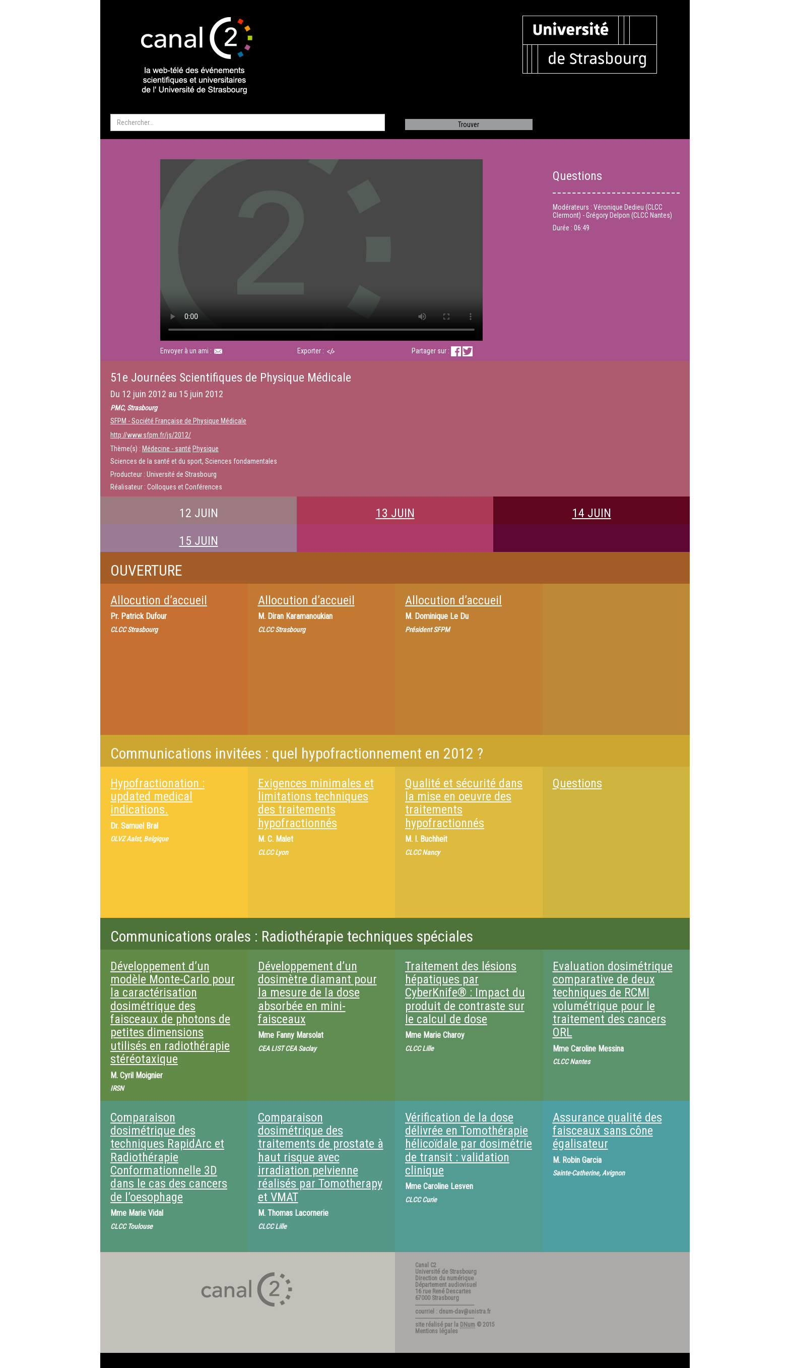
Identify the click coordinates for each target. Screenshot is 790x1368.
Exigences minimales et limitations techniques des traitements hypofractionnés (316, 803)
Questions (577, 783)
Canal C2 (425, 1265)
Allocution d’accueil (158, 600)
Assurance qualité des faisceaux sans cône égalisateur (607, 1130)
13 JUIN (395, 513)
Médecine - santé (166, 449)
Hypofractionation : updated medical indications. (157, 796)
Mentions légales (436, 1331)
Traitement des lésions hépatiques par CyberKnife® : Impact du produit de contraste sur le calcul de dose (465, 993)
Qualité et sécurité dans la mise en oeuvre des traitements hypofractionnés (463, 803)
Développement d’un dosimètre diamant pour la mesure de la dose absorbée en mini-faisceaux (317, 993)
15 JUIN (198, 541)
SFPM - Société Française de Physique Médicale (178, 421)
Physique (205, 449)
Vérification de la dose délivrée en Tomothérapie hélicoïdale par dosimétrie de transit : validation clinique (468, 1144)
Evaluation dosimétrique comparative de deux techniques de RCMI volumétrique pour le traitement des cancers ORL (613, 999)
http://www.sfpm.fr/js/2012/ (150, 435)
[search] (247, 122)
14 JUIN (591, 513)
